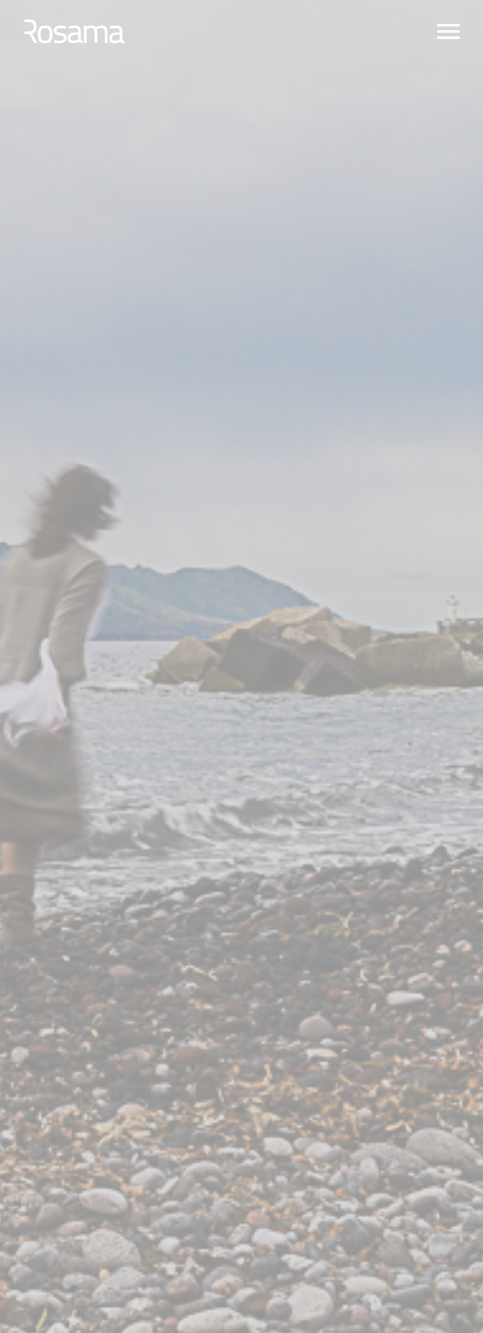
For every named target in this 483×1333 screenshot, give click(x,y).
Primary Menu (448, 31)
